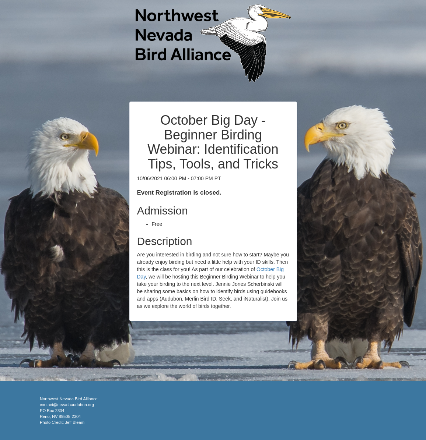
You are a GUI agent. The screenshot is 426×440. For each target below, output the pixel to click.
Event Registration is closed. (179, 192)
